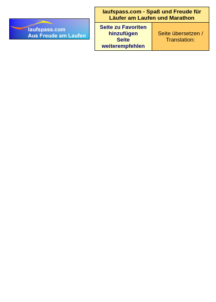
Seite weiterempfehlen (123, 42)
